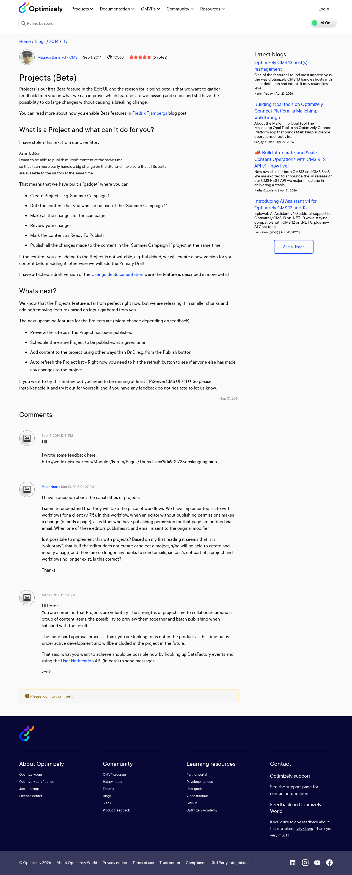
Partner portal (196, 774)
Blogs (40, 41)
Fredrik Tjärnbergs (149, 113)
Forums (108, 788)
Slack (107, 803)
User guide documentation (117, 274)
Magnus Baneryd (51, 57)
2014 (54, 41)
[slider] (140, 57)
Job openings (29, 788)
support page (299, 787)
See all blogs (293, 246)
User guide (194, 788)
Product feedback (116, 810)
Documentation (117, 9)
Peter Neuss (51, 486)
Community (180, 9)
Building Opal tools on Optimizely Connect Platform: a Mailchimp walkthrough (288, 110)
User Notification (77, 661)
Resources (212, 9)
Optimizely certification (36, 781)
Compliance (196, 862)
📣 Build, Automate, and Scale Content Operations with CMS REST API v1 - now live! (291, 159)
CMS (73, 57)
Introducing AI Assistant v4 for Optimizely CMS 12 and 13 (285, 204)
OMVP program (114, 774)
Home (25, 41)
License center (30, 796)
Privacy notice (115, 862)
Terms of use (143, 862)
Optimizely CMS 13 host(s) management (280, 65)
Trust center (170, 862)
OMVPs (150, 9)
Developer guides (199, 781)
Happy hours (112, 781)
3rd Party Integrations (230, 862)
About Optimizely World (77, 862)
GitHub (191, 803)
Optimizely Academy (201, 810)
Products (82, 9)
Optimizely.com (30, 774)
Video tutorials (197, 796)
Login (323, 9)
